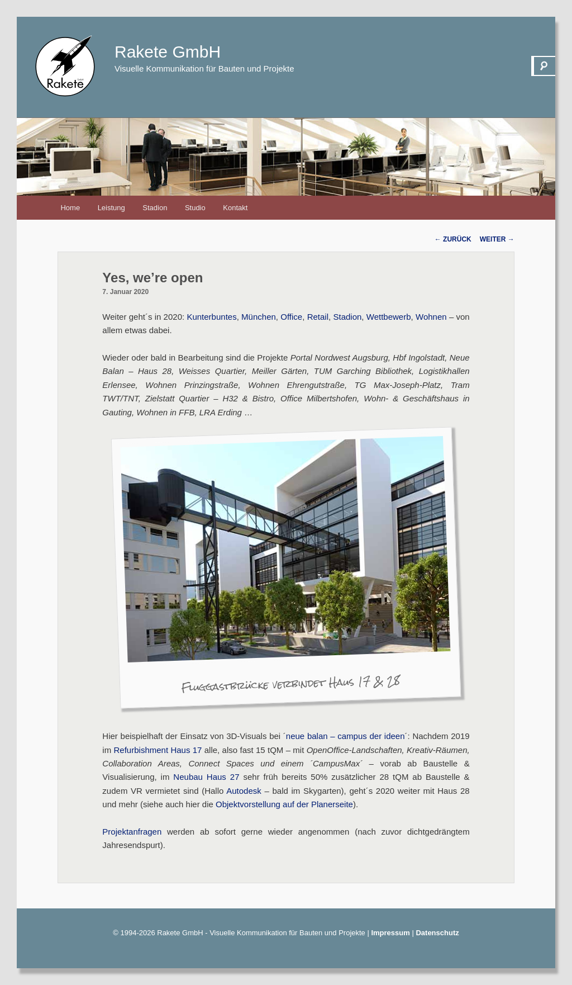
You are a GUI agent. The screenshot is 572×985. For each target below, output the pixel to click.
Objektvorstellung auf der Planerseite (284, 804)
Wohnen (431, 316)
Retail (317, 316)
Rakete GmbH (168, 51)
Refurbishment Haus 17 (158, 750)
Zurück (453, 239)
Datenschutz (437, 933)
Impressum (390, 933)
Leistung (111, 207)
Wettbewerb (388, 316)
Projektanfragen (131, 831)
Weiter (497, 239)
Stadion (154, 207)
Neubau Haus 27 (206, 777)
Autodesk (243, 790)
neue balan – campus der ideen (345, 736)
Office (291, 316)
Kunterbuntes (211, 316)
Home (70, 207)
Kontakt (235, 207)
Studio (195, 207)
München (258, 316)
